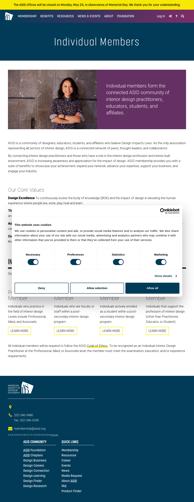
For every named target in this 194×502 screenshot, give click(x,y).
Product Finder (72, 491)
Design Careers (33, 465)
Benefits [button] (46, 16)
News (66, 470)
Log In (161, 16)
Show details (163, 276)
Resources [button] (65, 16)
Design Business (34, 460)
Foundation (34, 450)
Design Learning (34, 476)
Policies (54, 435)
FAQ (64, 486)
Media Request (72, 476)
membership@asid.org (29, 428)
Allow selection (97, 288)
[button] (170, 16)
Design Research (35, 486)
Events (66, 465)
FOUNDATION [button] (125, 16)
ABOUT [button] (108, 16)
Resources (69, 455)
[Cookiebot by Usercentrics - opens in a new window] (162, 211)
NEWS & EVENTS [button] (89, 16)
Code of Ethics (97, 346)
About (69, 481)
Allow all (152, 288)
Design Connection (36, 470)
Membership (70, 450)
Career (66, 460)
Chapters (33, 455)
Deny (41, 288)
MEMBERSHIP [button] (27, 16)
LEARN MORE (19, 331)
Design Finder (32, 481)
